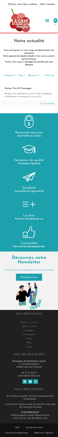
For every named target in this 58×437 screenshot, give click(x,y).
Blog (29, 343)
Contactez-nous (34, 427)
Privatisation (29, 334)
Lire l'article (48, 104)
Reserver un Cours (29, 322)
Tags (22, 75)
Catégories (10, 75)
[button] (47, 20)
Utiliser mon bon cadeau (22, 4)
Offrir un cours (29, 326)
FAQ (29, 339)
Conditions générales (16, 433)
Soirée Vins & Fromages (18, 88)
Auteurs (34, 75)
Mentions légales (43, 433)
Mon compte (47, 4)
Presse (29, 347)
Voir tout (49, 75)
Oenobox (29, 330)
